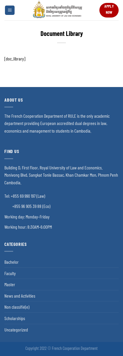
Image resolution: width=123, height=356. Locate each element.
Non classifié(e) (16, 307)
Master (9, 284)
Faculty (10, 273)
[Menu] (10, 10)
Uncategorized (16, 329)
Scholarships (14, 318)
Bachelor (11, 262)
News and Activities (19, 295)
